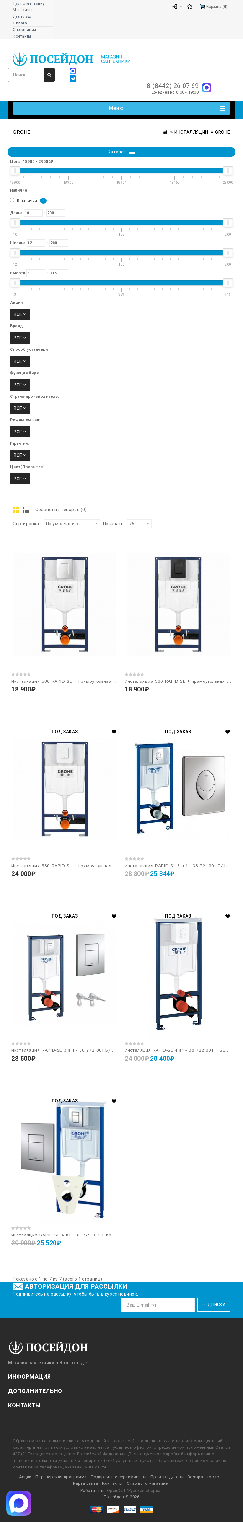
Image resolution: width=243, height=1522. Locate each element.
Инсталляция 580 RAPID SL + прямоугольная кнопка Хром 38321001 (87, 681)
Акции (25, 1476)
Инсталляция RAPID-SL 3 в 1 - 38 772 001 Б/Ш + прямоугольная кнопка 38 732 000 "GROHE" (115, 1050)
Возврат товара (205, 1476)
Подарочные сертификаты (119, 1476)
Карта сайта (85, 1483)
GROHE (222, 132)
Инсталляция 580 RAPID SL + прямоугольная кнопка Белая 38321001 (87, 866)
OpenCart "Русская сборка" (135, 1490)
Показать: (114, 523)
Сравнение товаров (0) (61, 509)
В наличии (28, 201)
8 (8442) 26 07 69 (173, 86)
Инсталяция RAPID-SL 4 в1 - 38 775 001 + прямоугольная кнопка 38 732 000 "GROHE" (107, 1235)
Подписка (214, 1304)
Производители (167, 1476)
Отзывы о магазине (147, 1483)
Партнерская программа (61, 1476)
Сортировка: (26, 523)
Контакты (112, 1483)
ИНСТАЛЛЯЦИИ (191, 132)
